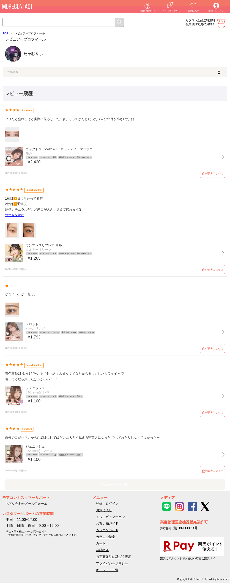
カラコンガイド (107, 530)
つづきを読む (14, 215)
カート (220, 23)
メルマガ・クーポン (110, 517)
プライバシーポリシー (112, 563)
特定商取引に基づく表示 (113, 556)
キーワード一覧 (107, 570)
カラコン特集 (105, 537)
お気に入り (193, 10)
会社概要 (102, 550)
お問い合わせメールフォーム (26, 503)
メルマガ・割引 (170, 10)
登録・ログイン (216, 10)
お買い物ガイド (148, 10)
